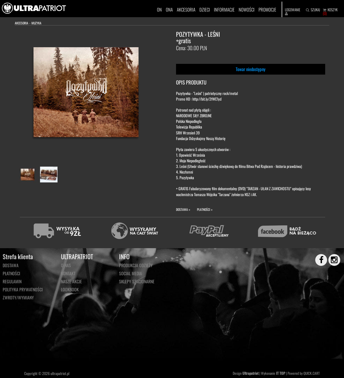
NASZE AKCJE (71, 281)
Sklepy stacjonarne (137, 281)
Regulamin (12, 281)
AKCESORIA (186, 9)
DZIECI (204, 9)
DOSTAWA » (183, 209)
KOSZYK (333, 9)
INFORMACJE (224, 9)
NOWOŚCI (247, 9)
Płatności (11, 273)
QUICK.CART (311, 373)
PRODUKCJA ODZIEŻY (136, 265)
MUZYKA (36, 23)
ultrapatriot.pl (60, 373)
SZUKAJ (315, 9)
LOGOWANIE (292, 9)
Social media (130, 273)
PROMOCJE (267, 9)
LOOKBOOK (70, 289)
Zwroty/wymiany (18, 297)
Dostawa (11, 265)
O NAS (66, 265)
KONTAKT (68, 273)
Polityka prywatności (23, 289)
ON (159, 9)
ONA (169, 9)
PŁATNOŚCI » (205, 209)
